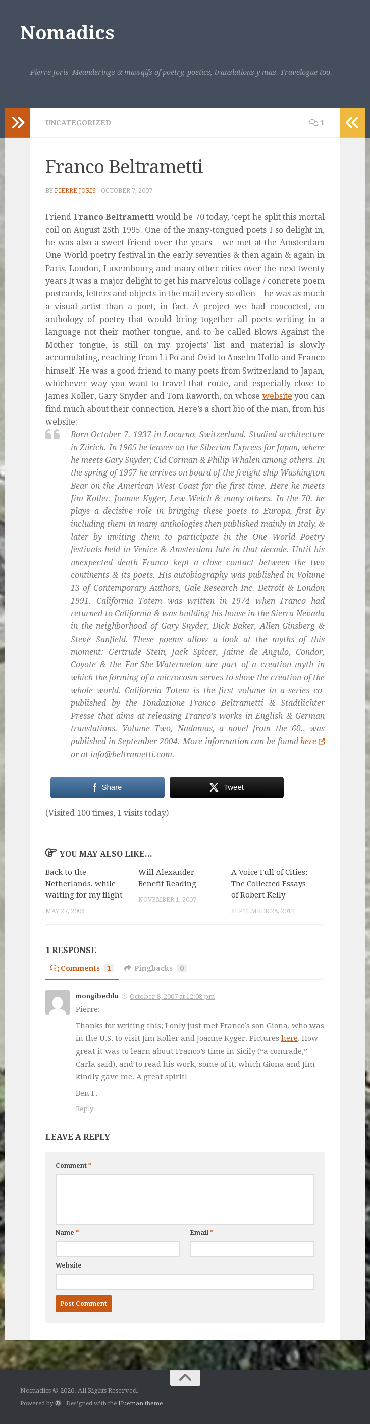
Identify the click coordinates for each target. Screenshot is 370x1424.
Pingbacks (155, 968)
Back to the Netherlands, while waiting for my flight (84, 884)
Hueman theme (140, 1403)
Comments (82, 968)
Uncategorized (78, 123)
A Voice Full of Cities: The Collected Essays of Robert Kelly (269, 884)
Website (69, 1265)
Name (67, 1232)
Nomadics (67, 33)
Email (201, 1232)
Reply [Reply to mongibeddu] (84, 1109)
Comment (73, 1165)
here (312, 741)
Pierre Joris (75, 190)
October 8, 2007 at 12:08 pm (172, 996)
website (277, 396)
